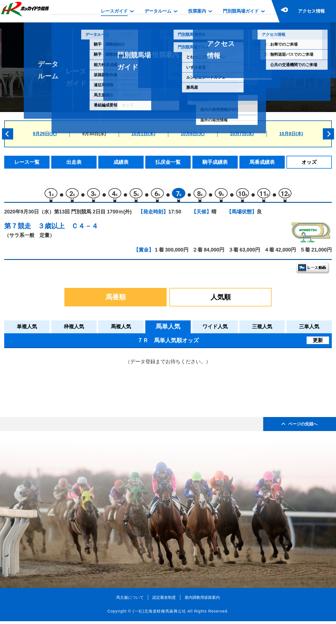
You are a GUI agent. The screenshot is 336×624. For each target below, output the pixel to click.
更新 (318, 343)
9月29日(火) (45, 133)
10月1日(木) (143, 133)
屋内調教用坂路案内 (202, 600)
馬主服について (130, 600)
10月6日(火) (192, 133)
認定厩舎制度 (164, 600)
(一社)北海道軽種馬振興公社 (159, 614)
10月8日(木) (291, 133)
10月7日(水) (242, 133)
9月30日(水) (94, 133)
